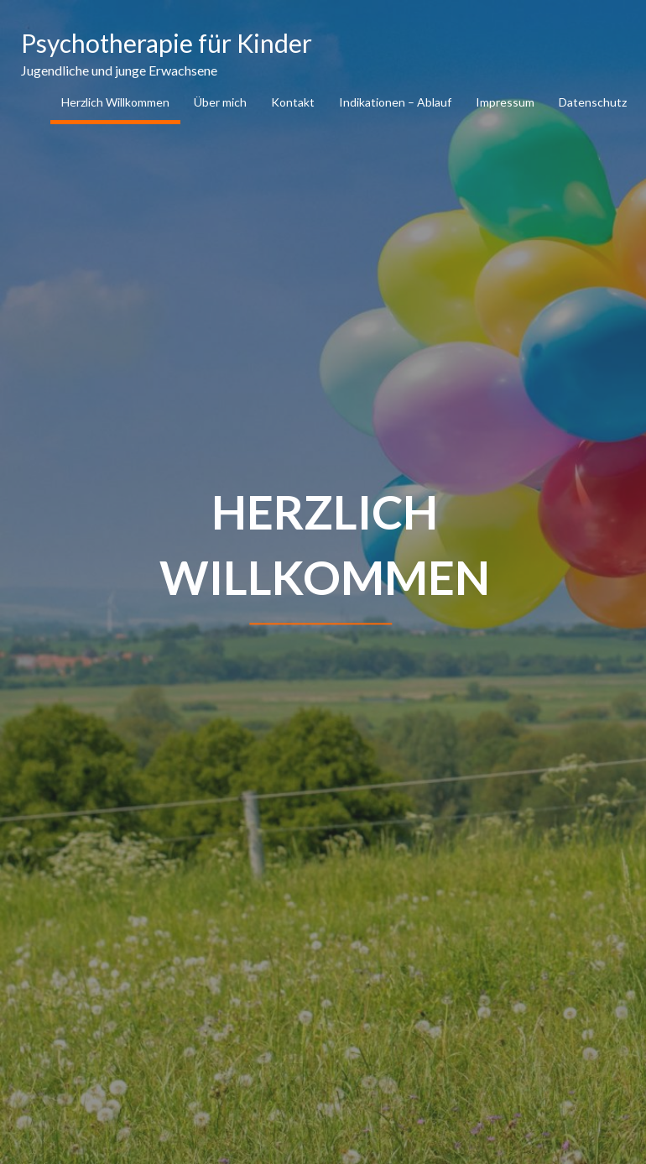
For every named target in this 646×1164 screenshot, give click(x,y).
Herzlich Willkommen (115, 102)
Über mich (220, 102)
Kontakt (293, 102)
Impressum (505, 102)
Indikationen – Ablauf (395, 102)
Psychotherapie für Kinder (166, 43)
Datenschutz (593, 102)
